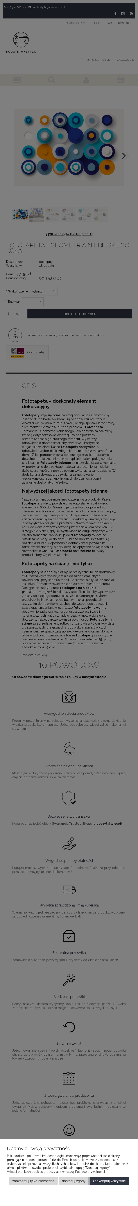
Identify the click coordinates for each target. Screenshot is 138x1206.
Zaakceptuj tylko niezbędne (33, 1181)
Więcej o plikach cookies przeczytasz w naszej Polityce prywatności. (56, 1171)
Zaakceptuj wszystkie (109, 1181)
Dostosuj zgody (73, 1181)
